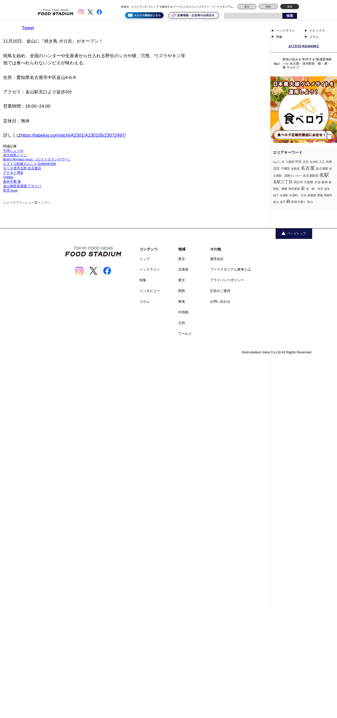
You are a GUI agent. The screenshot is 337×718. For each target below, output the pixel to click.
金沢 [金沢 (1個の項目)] (283, 201)
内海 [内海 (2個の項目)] (329, 162)
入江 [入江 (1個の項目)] (322, 161)
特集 (279, 37)
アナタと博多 (13, 173)
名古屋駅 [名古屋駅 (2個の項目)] (322, 168)
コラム (314, 37)
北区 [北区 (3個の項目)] (276, 168)
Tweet (28, 27)
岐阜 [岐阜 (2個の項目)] (325, 182)
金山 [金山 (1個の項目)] (276, 201)
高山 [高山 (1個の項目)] (310, 201)
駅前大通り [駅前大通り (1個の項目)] (299, 201)
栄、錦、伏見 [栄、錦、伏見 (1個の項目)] (314, 188)
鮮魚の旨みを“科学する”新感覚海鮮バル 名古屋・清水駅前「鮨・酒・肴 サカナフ (307, 63)
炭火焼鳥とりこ (15, 155)
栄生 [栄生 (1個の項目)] (327, 188)
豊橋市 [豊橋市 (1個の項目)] (328, 195)
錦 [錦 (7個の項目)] (288, 201)
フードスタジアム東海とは (230, 269)
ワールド (185, 334)
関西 (268, 6)
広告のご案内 (220, 291)
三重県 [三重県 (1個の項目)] (290, 161)
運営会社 (217, 259)
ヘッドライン (285, 30)
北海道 (183, 269)
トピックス (317, 30)
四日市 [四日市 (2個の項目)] (298, 182)
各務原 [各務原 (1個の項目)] (295, 168)
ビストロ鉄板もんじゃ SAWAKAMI (29, 164)
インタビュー (150, 291)
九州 (181, 323)
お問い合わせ (220, 301)
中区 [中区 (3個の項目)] (298, 162)
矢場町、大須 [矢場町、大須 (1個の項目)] (297, 195)
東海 (289, 6)
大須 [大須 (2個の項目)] (317, 182)
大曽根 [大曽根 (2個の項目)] (308, 182)
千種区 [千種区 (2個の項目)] (285, 168)
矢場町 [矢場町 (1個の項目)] (284, 195)
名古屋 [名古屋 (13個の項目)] (308, 168)
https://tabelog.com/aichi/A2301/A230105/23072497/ (73, 135)
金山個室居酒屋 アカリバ (22, 186)
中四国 (183, 312)
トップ (145, 259)
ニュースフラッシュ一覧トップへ (26, 202)
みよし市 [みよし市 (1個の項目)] (278, 161)
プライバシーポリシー (227, 280)
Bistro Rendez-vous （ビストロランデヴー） (37, 159)
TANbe (8, 177)
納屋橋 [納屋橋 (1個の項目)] (311, 195)
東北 (181, 280)
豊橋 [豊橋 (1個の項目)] (320, 195)
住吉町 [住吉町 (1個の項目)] (314, 161)
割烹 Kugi (10, 190)
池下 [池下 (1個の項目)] (276, 195)
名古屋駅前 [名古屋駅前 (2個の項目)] (310, 175)
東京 (246, 6)
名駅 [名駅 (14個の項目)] (324, 175)
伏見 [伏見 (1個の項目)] (306, 161)
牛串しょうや (13, 151)
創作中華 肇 (12, 181)
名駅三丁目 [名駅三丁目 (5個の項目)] (283, 182)
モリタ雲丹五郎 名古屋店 (22, 168)
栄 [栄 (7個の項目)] (303, 188)
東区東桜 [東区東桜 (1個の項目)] (294, 188)
